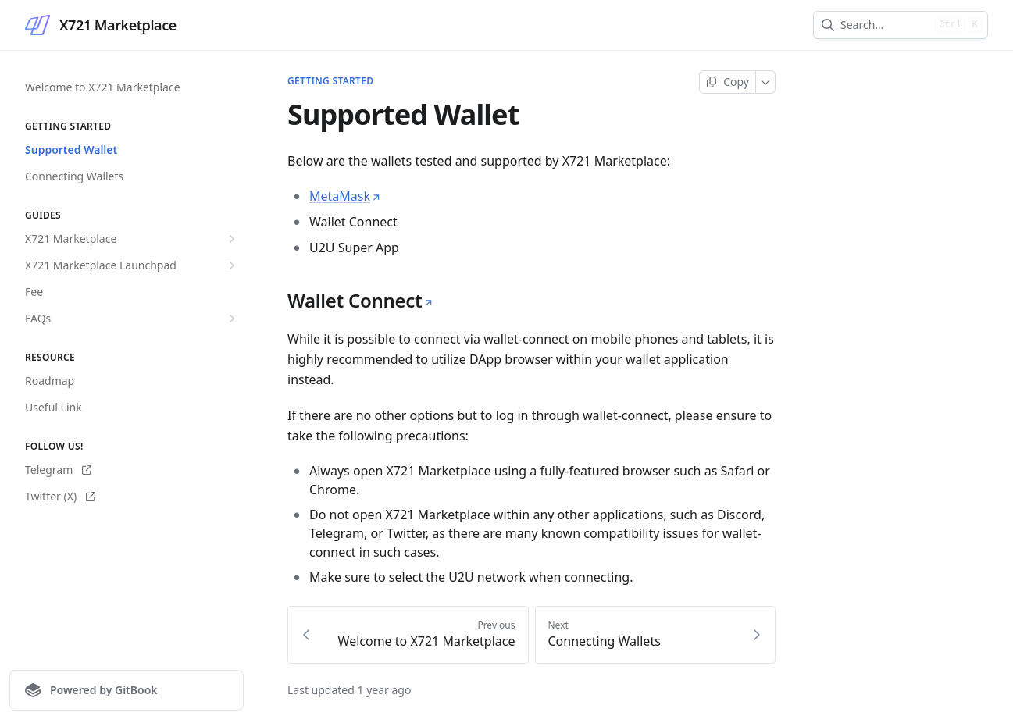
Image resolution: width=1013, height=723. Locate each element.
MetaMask (345, 196)
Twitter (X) (60, 496)
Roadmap (49, 380)
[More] (766, 82)
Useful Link (53, 407)
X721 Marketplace (132, 239)
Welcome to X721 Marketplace (102, 87)
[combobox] (884, 25)
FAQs (132, 318)
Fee (34, 291)
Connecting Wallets (74, 176)
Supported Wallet (71, 149)
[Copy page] (727, 82)
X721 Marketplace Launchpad (132, 265)
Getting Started (330, 81)
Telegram (58, 469)
